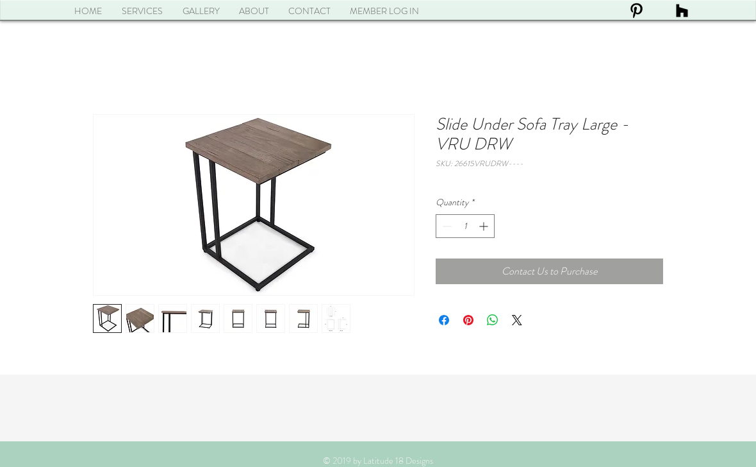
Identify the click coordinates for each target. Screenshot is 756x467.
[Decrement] (446, 226)
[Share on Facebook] (444, 320)
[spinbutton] (465, 226)
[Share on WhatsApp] (492, 320)
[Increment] (485, 226)
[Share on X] (517, 320)
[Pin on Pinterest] (468, 320)
